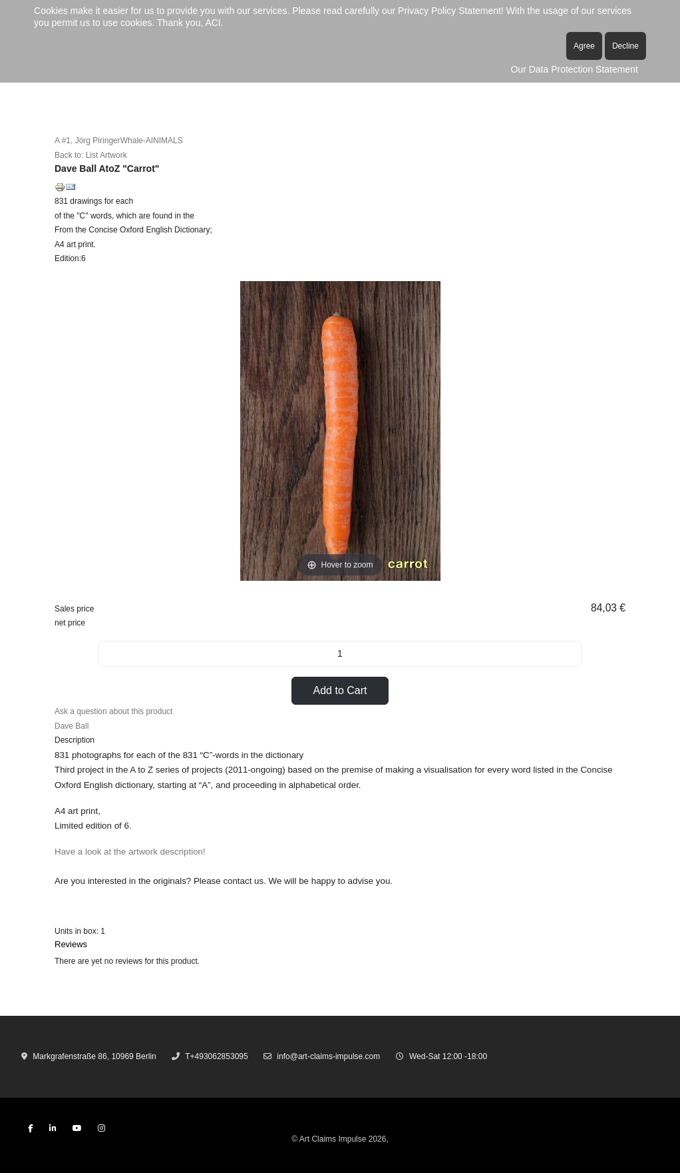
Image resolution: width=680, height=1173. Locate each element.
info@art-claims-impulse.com (328, 1056)
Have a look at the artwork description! (131, 852)
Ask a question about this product (113, 711)
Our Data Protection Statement (573, 69)
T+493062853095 (216, 1056)
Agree (584, 46)
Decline (625, 46)
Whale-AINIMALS (151, 140)
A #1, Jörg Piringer (87, 140)
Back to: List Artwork (91, 155)
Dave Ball (71, 726)
